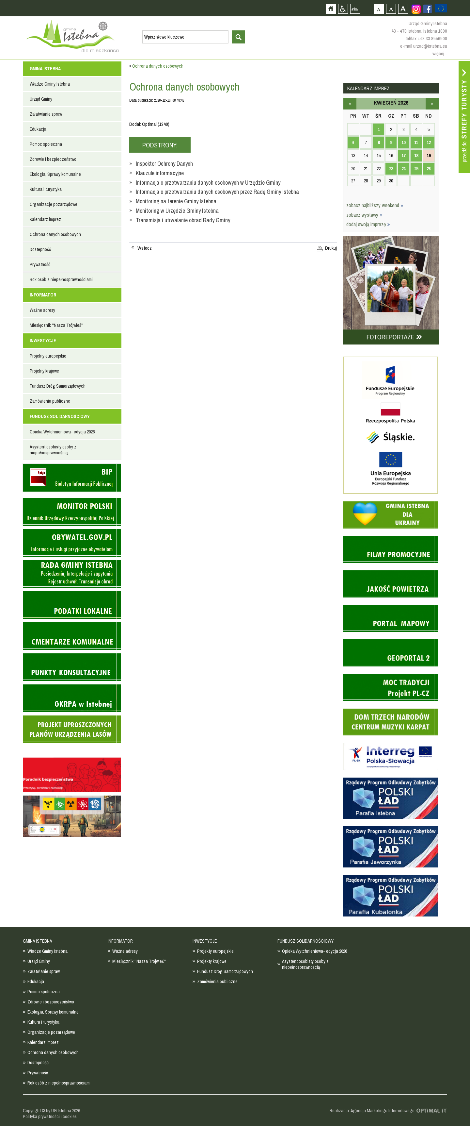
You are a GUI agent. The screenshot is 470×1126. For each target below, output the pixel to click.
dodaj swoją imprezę (368, 224)
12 (429, 142)
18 (416, 156)
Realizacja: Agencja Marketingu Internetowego (372, 1111)
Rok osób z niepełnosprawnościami (61, 279)
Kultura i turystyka (46, 189)
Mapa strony (355, 8)
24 (403, 169)
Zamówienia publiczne (50, 401)
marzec (349, 103)
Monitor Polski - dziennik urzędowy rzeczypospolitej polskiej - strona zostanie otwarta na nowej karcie (72, 512)
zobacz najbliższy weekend (374, 205)
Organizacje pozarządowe (53, 204)
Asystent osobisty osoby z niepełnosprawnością (53, 450)
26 (429, 169)
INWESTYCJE (43, 341)
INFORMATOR (43, 295)
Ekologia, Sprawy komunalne (55, 174)
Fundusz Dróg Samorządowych (58, 386)
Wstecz (144, 248)
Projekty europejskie (48, 356)
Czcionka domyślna (378, 8)
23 (391, 169)
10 (403, 142)
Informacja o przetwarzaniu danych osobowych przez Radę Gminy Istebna (217, 192)
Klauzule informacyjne (160, 173)
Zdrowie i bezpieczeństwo (53, 159)
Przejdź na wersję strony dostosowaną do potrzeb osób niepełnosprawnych (342, 8)
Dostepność (40, 249)
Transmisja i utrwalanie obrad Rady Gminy (183, 220)
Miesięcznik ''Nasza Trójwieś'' (56, 325)
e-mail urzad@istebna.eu (423, 45)
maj (432, 103)
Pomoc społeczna (46, 144)
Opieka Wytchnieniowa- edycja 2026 (62, 432)
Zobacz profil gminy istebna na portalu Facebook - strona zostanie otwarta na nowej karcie (427, 9)
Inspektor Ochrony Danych (164, 164)
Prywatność (40, 264)
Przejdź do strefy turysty (464, 117)
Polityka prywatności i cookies (50, 1116)
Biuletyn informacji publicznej (72, 478)
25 (416, 169)
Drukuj (331, 248)
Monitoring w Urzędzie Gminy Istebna (177, 211)
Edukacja (38, 129)
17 (403, 156)
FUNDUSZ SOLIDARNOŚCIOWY (60, 416)
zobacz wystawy (364, 215)
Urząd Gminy (41, 99)
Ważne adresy (42, 310)
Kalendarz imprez (45, 219)
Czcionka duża (403, 8)
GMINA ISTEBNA (45, 69)
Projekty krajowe (44, 371)
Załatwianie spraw (46, 114)
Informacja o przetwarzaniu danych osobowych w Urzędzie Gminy (208, 182)
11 (416, 142)
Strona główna (330, 8)
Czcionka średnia (390, 8)
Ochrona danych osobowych (55, 234)
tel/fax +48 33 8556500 (426, 38)
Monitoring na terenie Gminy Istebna (176, 201)
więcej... (439, 53)
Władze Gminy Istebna (50, 84)
